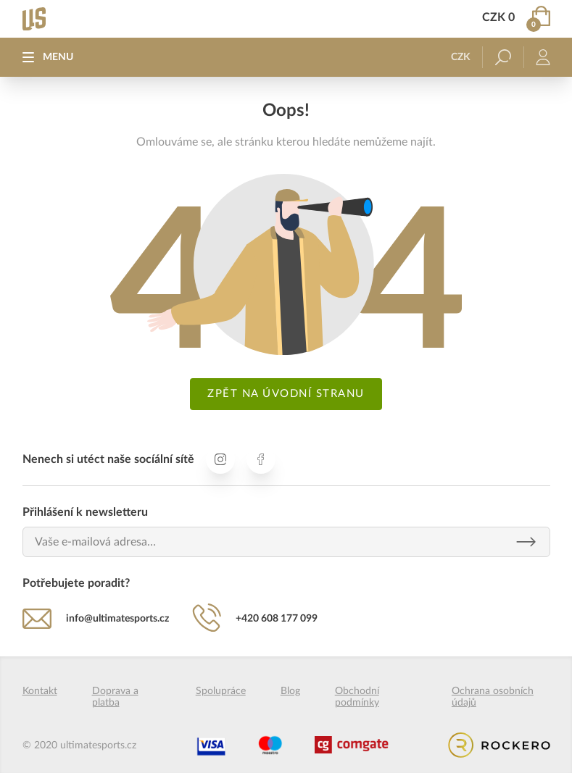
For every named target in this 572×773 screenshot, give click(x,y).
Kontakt (39, 691)
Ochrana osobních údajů (493, 697)
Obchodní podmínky (357, 697)
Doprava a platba (115, 697)
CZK (461, 57)
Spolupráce (221, 691)
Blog (290, 691)
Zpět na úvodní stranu (286, 393)
